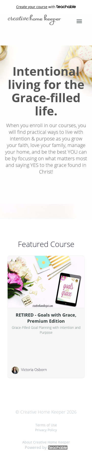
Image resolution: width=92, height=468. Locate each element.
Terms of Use (46, 425)
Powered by (46, 447)
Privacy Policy (46, 430)
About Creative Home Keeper (46, 442)
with (46, 6)
